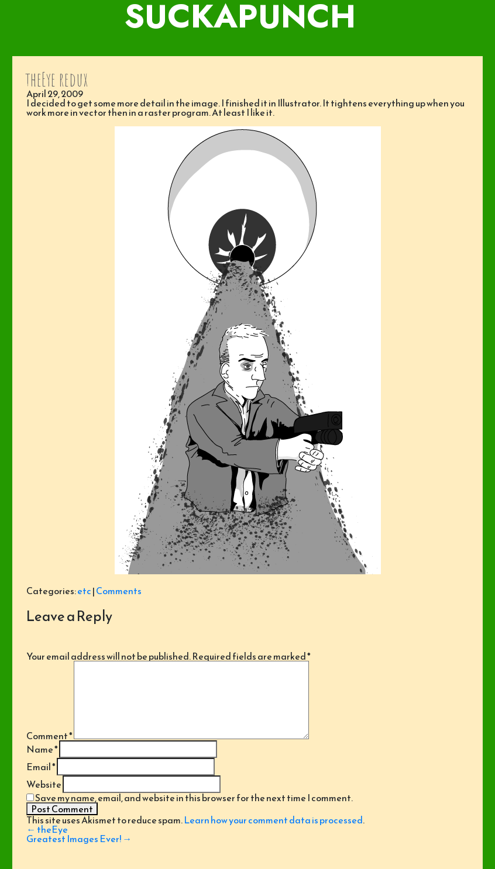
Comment (49, 735)
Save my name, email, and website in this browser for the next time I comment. (194, 797)
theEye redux (56, 79)
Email (41, 766)
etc (84, 591)
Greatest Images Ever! (79, 839)
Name (42, 749)
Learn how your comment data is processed (273, 820)
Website (43, 784)
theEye (47, 829)
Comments (119, 591)
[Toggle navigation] (247, 44)
